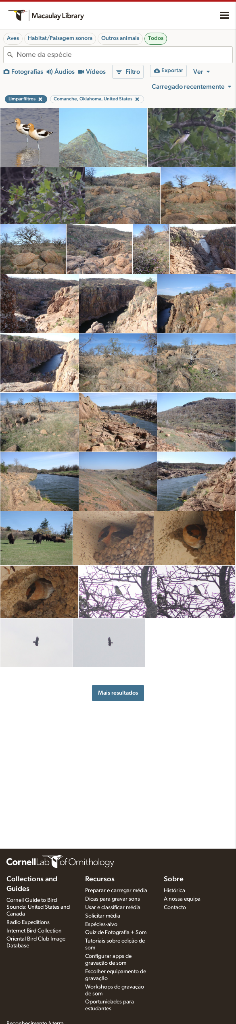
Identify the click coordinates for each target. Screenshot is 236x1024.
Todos (155, 38)
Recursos (100, 879)
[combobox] (124, 55)
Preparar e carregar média (116, 890)
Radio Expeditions (28, 922)
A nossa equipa (182, 899)
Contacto (175, 907)
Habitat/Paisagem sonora (60, 38)
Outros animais (120, 38)
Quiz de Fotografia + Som (115, 932)
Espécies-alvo (101, 924)
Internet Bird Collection (34, 931)
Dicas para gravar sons (112, 899)
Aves (13, 38)
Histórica (174, 890)
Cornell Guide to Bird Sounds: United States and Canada (38, 907)
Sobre (174, 879)
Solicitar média (102, 916)
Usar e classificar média (112, 907)
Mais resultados (118, 693)
